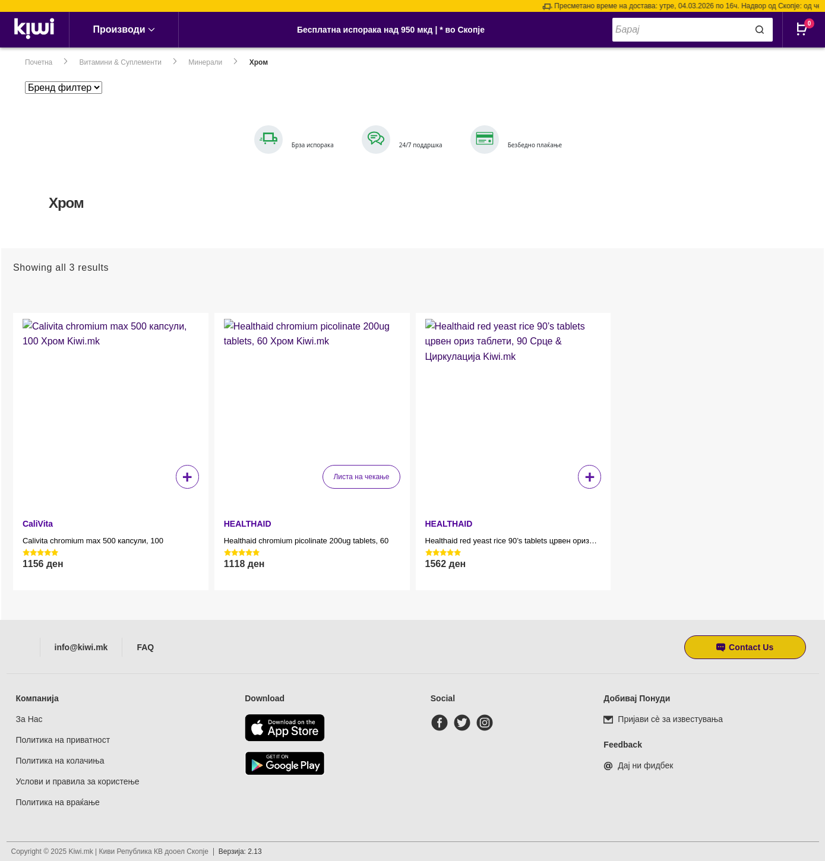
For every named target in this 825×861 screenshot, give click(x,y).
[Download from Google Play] (285, 763)
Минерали (205, 62)
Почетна (38, 62)
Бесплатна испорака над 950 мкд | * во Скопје (391, 29)
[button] (745, 647)
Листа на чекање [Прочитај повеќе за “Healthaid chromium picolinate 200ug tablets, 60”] (361, 477)
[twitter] (464, 723)
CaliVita (38, 523)
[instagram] (487, 723)
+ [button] (187, 476)
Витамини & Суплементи (121, 62)
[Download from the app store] (285, 728)
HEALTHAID (247, 523)
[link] (34, 30)
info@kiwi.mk (81, 647)
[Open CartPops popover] (807, 38)
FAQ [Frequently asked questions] (145, 647)
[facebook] (442, 723)
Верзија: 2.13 (240, 851)
